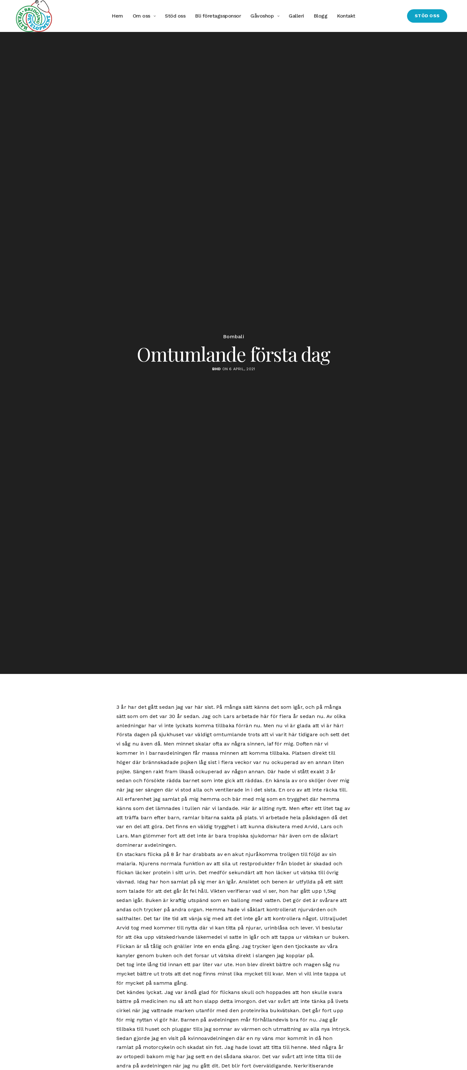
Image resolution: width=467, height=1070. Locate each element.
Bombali (233, 336)
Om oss (141, 16)
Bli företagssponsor (218, 16)
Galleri (296, 16)
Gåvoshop (262, 16)
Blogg (321, 16)
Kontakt (346, 16)
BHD (216, 369)
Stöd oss (175, 16)
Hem (117, 16)
